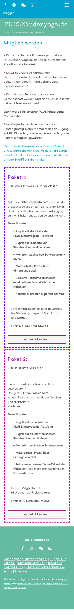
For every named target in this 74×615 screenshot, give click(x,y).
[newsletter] (32, 5)
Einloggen (7, 13)
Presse (21, 571)
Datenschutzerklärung (45, 567)
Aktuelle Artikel (31, 563)
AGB (8, 571)
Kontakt (55, 563)
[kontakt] (23, 5)
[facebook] (5, 5)
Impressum (13, 567)
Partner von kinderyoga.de (34, 583)
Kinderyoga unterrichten (25, 559)
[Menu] (66, 5)
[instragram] (14, 5)
